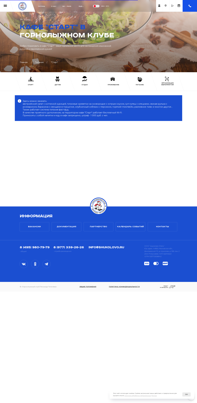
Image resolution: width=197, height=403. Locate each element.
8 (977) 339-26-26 (68, 358)
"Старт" (54, 62)
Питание (39, 62)
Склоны (41, 6)
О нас (53, 6)
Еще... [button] (81, 6)
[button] (172, 6)
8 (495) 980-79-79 (35, 358)
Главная (24, 62)
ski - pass (66, 6)
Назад (27, 19)
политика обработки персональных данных (140, 395)
